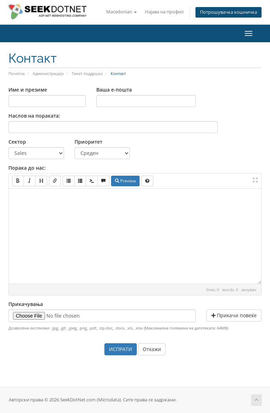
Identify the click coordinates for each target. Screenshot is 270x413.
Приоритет (88, 141)
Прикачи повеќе (234, 315)
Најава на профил (164, 12)
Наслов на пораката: (34, 115)
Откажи (152, 349)
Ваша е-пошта (114, 89)
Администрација (48, 73)
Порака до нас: (27, 167)
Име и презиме (27, 89)
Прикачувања (25, 304)
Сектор (17, 141)
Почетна (16, 73)
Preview (125, 181)
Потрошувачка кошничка (228, 12)
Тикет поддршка (87, 73)
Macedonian (121, 12)
